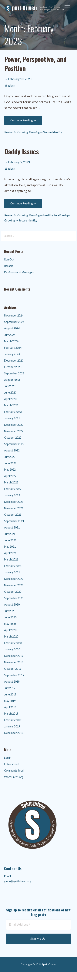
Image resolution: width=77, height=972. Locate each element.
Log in (7, 757)
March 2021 (11, 559)
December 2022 (13, 424)
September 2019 (14, 675)
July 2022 (9, 456)
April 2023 (10, 399)
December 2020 (13, 578)
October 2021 (12, 514)
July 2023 (9, 386)
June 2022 (10, 463)
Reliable (8, 265)
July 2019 (9, 688)
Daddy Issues (21, 151)
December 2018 (13, 732)
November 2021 (13, 508)
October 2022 (12, 437)
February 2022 (13, 488)
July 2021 (9, 533)
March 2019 (11, 713)
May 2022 (10, 469)
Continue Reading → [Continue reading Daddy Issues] (23, 203)
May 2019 (10, 700)
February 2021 (13, 565)
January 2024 (12, 354)
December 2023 (13, 360)
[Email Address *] (38, 925)
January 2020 (12, 649)
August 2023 (12, 379)
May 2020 (10, 623)
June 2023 (10, 392)
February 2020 (13, 643)
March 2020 (11, 636)
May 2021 (10, 546)
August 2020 (12, 604)
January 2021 (12, 572)
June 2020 (10, 617)
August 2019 (12, 681)
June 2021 (10, 540)
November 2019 (13, 662)
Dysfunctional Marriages (19, 272)
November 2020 (13, 585)
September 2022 (14, 444)
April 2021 (10, 553)
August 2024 (12, 328)
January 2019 (12, 726)
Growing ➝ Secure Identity (45, 132)
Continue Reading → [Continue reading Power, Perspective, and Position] (23, 120)
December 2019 (13, 655)
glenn (11, 85)
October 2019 (12, 668)
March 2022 (11, 482)
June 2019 (10, 694)
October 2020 (12, 591)
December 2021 (13, 501)
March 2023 (11, 405)
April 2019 (10, 707)
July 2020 (9, 611)
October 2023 (12, 367)
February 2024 (13, 347)
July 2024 (9, 334)
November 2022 (13, 431)
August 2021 (12, 527)
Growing (22, 132)
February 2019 (13, 720)
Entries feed (11, 764)
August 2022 (12, 450)
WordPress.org (13, 777)
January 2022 (12, 495)
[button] (67, 8)
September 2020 (14, 598)
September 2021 (14, 521)
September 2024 (14, 321)
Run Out (9, 259)
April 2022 (10, 476)
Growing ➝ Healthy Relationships (49, 215)
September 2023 (14, 373)
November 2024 (13, 315)
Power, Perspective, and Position (35, 63)
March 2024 (11, 341)
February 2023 (13, 411)
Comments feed (14, 770)
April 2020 (10, 630)
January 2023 (12, 418)
